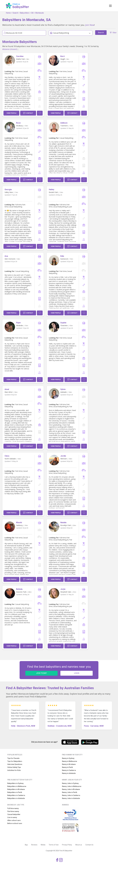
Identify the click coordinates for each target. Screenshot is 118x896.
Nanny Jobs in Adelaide (71, 798)
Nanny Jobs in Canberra (71, 795)
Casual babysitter (13, 814)
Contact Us (89, 845)
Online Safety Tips (14, 767)
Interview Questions (14, 764)
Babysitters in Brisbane (16, 789)
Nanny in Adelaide (69, 773)
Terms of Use (54, 845)
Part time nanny (13, 811)
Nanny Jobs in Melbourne (71, 786)
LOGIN (76, 673)
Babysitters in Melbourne (16, 786)
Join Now (89, 24)
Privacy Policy (67, 845)
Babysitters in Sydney (15, 783)
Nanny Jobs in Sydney (70, 783)
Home (8, 13)
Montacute (39, 13)
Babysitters (24, 13)
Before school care (14, 823)
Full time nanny (13, 808)
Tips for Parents (13, 758)
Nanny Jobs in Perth (69, 792)
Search (15, 13)
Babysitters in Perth (14, 792)
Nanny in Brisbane (69, 764)
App (26, 845)
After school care (14, 820)
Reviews (34, 845)
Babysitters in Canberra (16, 795)
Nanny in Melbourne (69, 761)
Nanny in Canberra (69, 770)
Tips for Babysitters (14, 761)
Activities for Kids (14, 770)
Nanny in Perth (67, 767)
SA (32, 13)
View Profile (11, 113)
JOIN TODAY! (41, 673)
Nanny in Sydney (68, 758)
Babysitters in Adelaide (16, 798)
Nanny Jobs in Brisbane (71, 789)
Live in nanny (12, 817)
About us (78, 845)
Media (43, 845)
